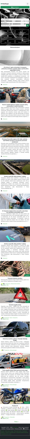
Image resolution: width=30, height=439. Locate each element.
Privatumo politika (19, 428)
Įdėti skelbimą (15, 7)
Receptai (2, 431)
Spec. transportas (14, 317)
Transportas (7, 283)
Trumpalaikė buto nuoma (6, 434)
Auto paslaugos (13, 350)
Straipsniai (5, 84)
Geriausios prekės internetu (22, 432)
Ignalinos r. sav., (5, 284)
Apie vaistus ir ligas (9, 431)
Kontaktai (26, 428)
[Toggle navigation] (27, 3)
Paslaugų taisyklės (10, 428)
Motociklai (12, 417)
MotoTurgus (5, 3)
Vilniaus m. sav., (5, 318)
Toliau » (16, 422)
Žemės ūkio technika (15, 283)
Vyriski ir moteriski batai (10, 432)
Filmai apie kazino (18, 431)
